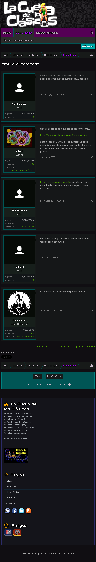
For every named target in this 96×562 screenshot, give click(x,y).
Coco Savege (19, 320)
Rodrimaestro (19, 210)
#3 (92, 200)
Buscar (7, 40)
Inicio (7, 32)
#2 (92, 157)
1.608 (31, 333)
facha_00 (19, 267)
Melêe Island (28, 226)
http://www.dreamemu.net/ (55, 181)
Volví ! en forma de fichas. (22, 170)
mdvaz (19, 151)
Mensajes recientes (24, 40)
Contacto (30, 384)
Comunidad (24, 32)
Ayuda (40, 384)
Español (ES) (53, 376)
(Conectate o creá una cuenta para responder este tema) (66, 346)
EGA (36, 376)
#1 (92, 94)
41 (33, 223)
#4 (92, 257)
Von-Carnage (19, 104)
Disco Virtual (47, 32)
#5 (92, 310)
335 (32, 164)
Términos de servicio (55, 384)
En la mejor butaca (25, 336)
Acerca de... (13, 503)
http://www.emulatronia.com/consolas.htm (63, 135)
